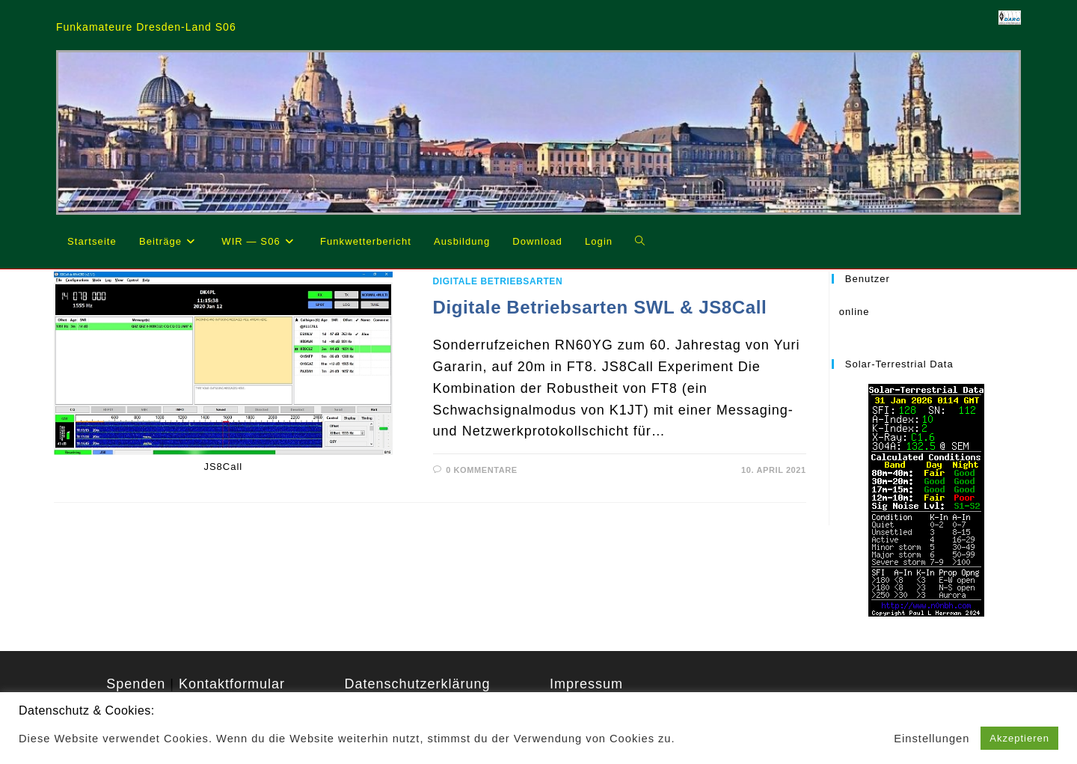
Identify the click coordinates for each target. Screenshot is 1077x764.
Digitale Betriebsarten (498, 281)
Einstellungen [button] (931, 739)
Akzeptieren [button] (1019, 738)
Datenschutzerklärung (417, 683)
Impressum (586, 683)
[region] (538, 132)
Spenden (135, 683)
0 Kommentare (482, 469)
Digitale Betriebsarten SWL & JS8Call (600, 307)
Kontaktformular (232, 683)
